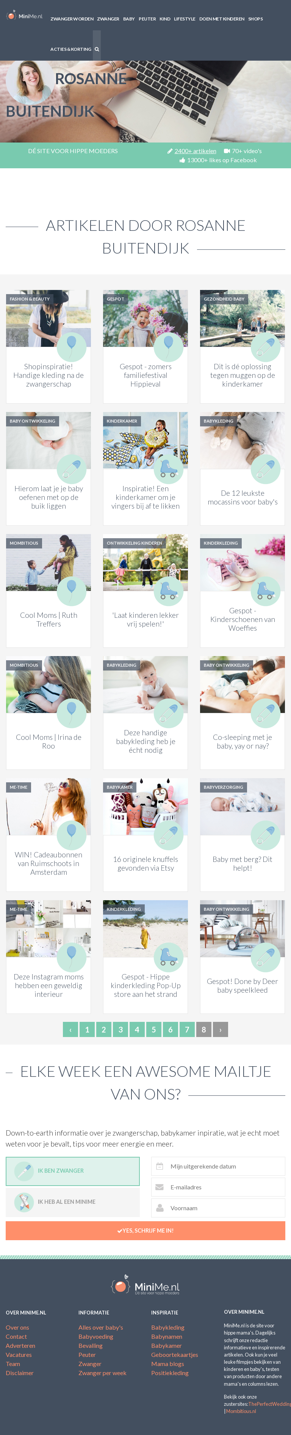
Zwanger (108, 19)
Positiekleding (170, 1372)
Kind (165, 19)
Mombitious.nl (241, 1411)
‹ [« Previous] (70, 1029)
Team (13, 1363)
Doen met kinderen (221, 19)
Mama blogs (167, 1363)
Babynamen (166, 1336)
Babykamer (166, 1345)
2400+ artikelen (191, 150)
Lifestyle (185, 19)
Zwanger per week (102, 1372)
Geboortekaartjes (174, 1354)
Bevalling (90, 1345)
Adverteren (20, 1345)
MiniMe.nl (24, 15)
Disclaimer (20, 1372)
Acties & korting (70, 49)
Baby (129, 19)
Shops (255, 19)
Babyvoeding (95, 1336)
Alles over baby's (100, 1327)
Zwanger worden (71, 19)
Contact (16, 1336)
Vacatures (19, 1354)
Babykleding (168, 1327)
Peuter (147, 19)
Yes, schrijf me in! (145, 1230)
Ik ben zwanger (49, 1171)
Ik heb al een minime (54, 1202)
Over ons (17, 1327)
